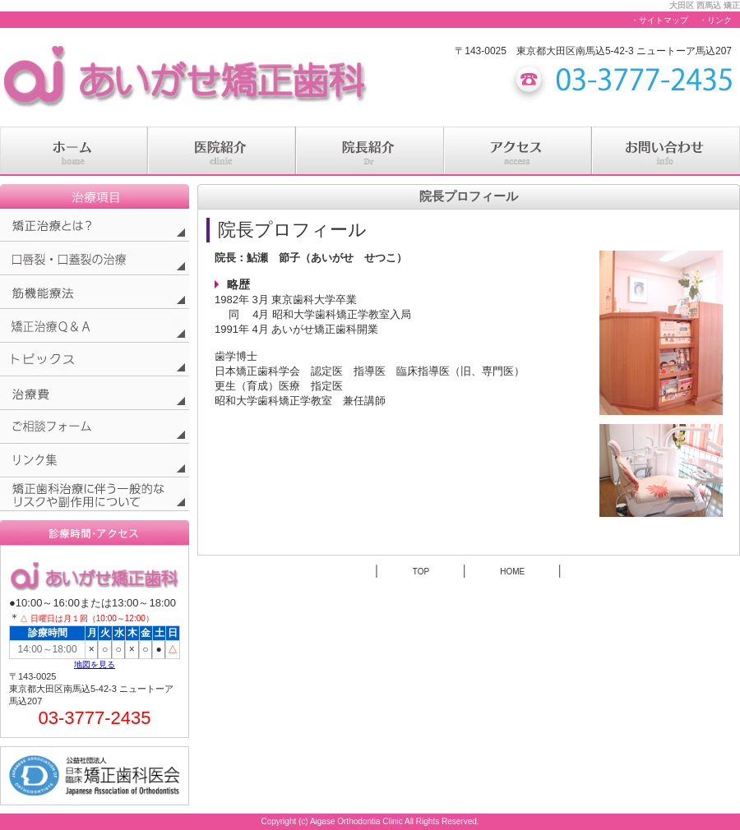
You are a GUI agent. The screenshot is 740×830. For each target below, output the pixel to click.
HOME (512, 571)
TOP (421, 571)
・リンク (715, 20)
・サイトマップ (659, 20)
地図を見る (94, 664)
